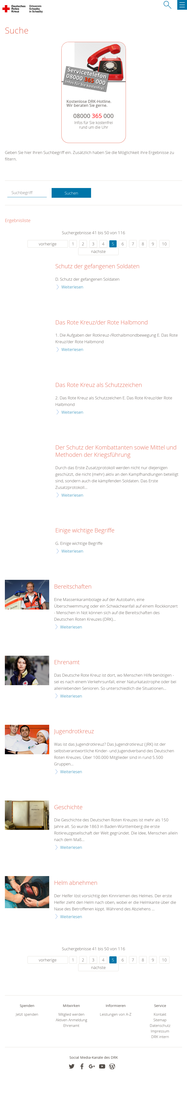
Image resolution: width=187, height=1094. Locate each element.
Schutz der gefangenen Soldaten (97, 266)
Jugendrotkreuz (74, 731)
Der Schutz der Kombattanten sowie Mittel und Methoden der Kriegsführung (116, 451)
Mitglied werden (71, 1014)
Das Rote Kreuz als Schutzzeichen (98, 385)
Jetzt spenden (27, 1014)
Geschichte (68, 807)
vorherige (47, 244)
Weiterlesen (72, 287)
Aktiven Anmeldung (71, 1020)
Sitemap (160, 1020)
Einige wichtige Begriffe (84, 530)
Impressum (160, 1031)
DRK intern (160, 1036)
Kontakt (160, 1014)
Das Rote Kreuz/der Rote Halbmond (101, 322)
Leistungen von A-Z (115, 1014)
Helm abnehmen (75, 883)
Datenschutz (160, 1025)
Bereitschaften (73, 586)
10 (164, 244)
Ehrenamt (67, 662)
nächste (98, 251)
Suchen (71, 193)
